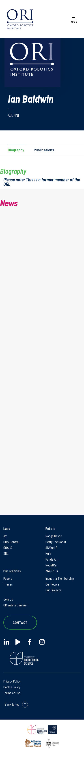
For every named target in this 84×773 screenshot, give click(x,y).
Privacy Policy (12, 681)
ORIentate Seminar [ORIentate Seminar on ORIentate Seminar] (15, 605)
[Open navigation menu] (74, 19)
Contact (20, 623)
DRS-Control (11, 542)
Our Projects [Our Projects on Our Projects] (53, 590)
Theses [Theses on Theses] (8, 584)
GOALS (7, 548)
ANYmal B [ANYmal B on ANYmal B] (51, 548)
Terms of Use (11, 693)
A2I (5, 536)
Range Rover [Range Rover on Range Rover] (53, 536)
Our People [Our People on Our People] (52, 584)
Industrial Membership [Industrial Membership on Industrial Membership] (59, 578)
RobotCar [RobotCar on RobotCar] (51, 565)
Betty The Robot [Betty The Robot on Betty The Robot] (55, 542)
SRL (6, 553)
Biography (16, 149)
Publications (44, 149)
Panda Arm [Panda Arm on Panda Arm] (52, 559)
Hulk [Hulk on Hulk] (48, 553)
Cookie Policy (11, 687)
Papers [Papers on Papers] (7, 578)
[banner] (20, 19)
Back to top (12, 704)
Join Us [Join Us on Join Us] (8, 599)
